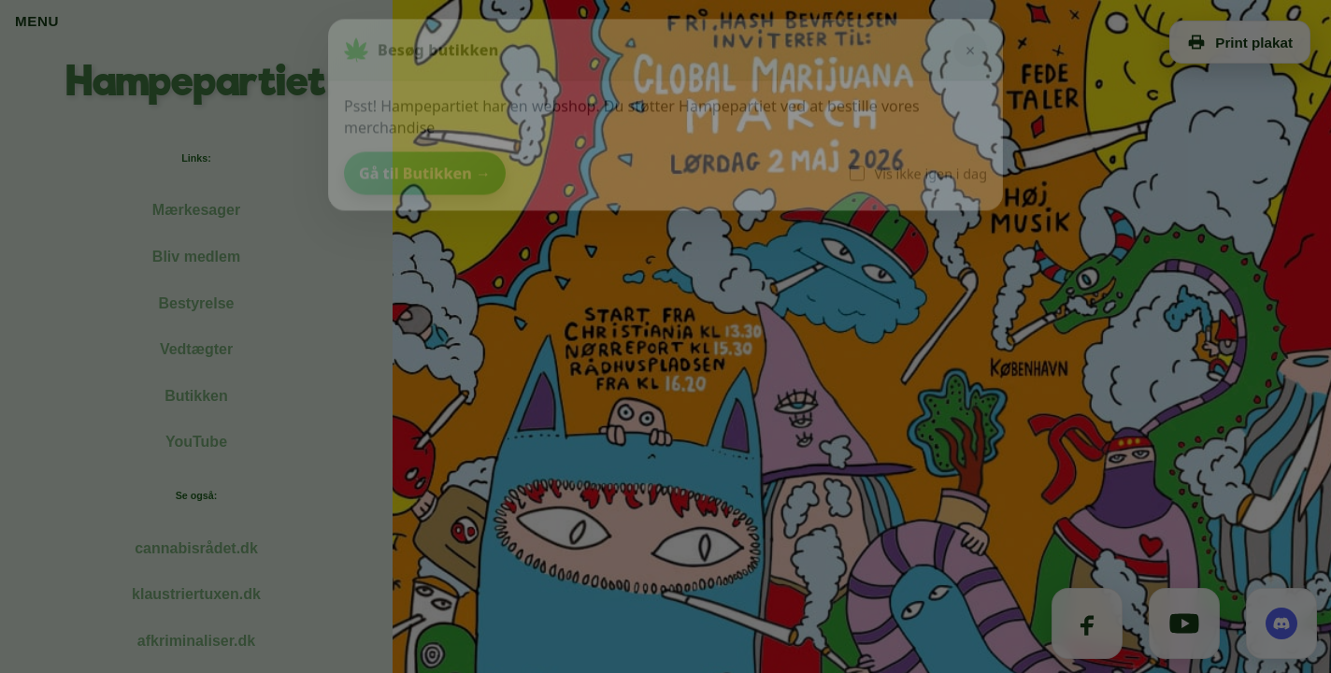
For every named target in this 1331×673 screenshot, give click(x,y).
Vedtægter (196, 349)
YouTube (196, 442)
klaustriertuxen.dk (196, 594)
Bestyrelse (197, 303)
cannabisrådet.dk (196, 548)
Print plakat (1240, 42)
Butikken (196, 396)
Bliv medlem (196, 257)
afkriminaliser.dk (196, 641)
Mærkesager (196, 210)
